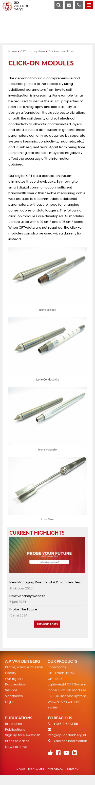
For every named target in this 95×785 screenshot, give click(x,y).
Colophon (56, 769)
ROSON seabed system (67, 696)
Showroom (57, 667)
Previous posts (47, 624)
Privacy (73, 769)
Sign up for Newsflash (22, 735)
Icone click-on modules (67, 690)
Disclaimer (36, 769)
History (10, 673)
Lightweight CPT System (67, 684)
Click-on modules (61, 51)
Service (11, 690)
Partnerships (15, 684)
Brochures (13, 723)
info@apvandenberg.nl (67, 735)
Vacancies (14, 696)
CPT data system (32, 51)
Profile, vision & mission (24, 667)
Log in (9, 701)
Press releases (17, 741)
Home (12, 51)
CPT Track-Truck (61, 673)
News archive (16, 746)
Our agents (14, 678)
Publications (15, 729)
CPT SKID (55, 678)
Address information (70, 741)
